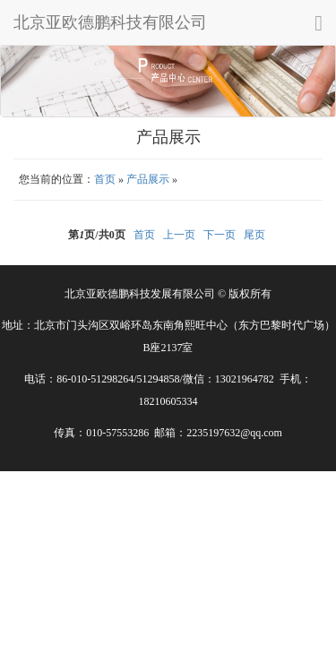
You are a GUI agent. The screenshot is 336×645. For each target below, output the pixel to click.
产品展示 (147, 179)
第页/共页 (96, 234)
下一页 (219, 234)
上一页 (179, 234)
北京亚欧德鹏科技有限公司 (110, 22)
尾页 (254, 234)
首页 (105, 179)
